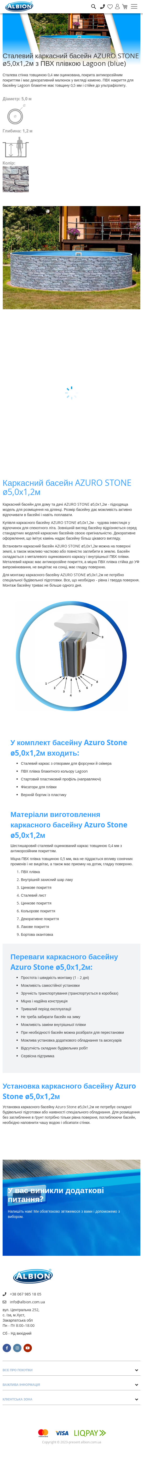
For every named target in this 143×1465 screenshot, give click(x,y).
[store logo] (19, 6)
